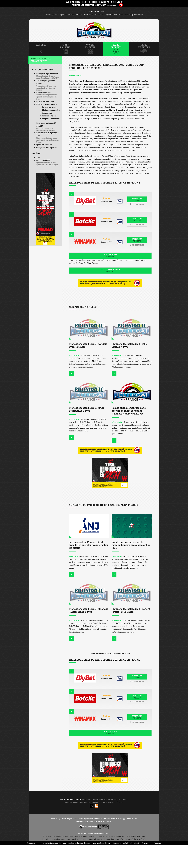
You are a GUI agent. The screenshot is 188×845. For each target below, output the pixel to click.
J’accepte (157, 843)
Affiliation (97, 802)
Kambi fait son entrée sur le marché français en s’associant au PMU (131, 544)
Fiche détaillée (137, 204)
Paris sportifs (110, 255)
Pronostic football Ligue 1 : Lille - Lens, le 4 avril (130, 345)
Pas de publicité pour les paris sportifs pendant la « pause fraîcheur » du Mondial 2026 (129, 410)
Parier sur (137, 199)
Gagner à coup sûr (49, 116)
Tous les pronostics (110, 270)
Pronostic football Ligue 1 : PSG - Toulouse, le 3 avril (87, 409)
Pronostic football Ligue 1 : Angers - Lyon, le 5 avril (89, 345)
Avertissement (86, 802)
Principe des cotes (49, 107)
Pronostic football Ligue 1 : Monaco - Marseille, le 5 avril (88, 610)
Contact (120, 802)
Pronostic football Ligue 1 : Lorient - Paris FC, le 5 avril (131, 610)
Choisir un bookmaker (51, 110)
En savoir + (146, 843)
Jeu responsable (108, 802)
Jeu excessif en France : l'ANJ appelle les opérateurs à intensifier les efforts (88, 544)
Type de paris (47, 113)
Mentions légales (72, 802)
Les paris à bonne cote (50, 119)
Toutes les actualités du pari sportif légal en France (110, 653)
